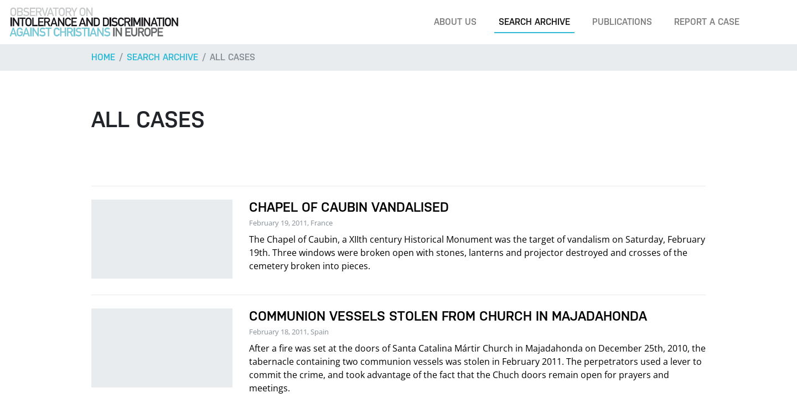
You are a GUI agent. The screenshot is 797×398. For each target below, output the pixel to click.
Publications (622, 22)
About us (455, 22)
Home (103, 57)
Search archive (534, 22)
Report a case (706, 22)
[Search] (771, 22)
